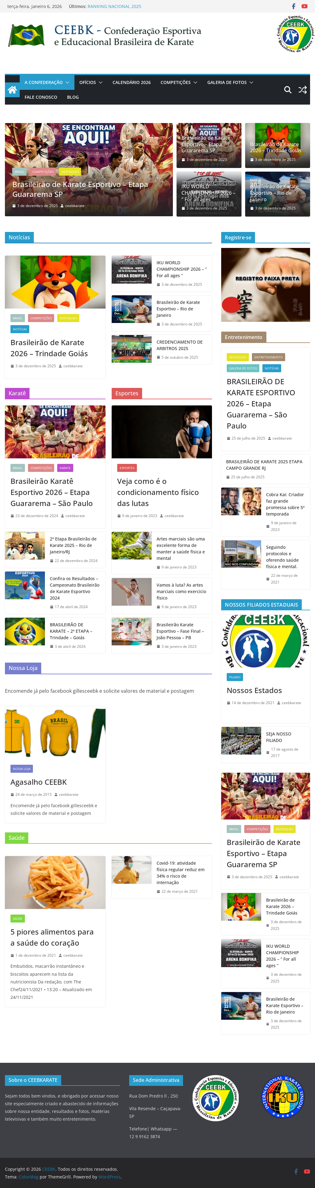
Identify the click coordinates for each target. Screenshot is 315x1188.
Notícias (20, 329)
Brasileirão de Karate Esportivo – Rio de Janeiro (274, 192)
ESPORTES (127, 468)
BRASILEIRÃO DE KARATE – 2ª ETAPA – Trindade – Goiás (71, 631)
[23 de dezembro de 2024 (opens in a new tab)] (34, 515)
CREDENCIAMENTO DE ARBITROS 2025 (180, 345)
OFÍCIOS (87, 82)
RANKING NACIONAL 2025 (114, 6)
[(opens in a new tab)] (302, 89)
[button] (66, 82)
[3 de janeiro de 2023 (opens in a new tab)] (177, 646)
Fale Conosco (41, 97)
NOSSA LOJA (21, 769)
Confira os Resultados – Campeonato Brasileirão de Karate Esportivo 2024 (74, 588)
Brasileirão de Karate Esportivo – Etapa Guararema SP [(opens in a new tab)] (80, 189)
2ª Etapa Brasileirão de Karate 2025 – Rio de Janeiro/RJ (73, 545)
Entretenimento (268, 357)
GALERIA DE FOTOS (227, 82)
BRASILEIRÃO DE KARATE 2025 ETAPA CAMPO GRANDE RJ (264, 465)
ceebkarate (75, 205)
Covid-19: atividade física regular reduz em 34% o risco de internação (181, 872)
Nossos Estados (254, 690)
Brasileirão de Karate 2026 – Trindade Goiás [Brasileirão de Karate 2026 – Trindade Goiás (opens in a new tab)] (275, 147)
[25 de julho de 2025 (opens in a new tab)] (246, 438)
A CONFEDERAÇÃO (44, 82)
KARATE (65, 468)
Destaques (70, 171)
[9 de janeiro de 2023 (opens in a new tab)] (137, 515)
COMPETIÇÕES (176, 82)
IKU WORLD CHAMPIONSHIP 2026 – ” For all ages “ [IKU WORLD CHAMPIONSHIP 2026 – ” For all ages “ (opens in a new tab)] (208, 192)
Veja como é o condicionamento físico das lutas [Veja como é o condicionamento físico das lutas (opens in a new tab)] (158, 492)
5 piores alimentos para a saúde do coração (52, 937)
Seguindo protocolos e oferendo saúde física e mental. (282, 556)
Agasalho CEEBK (38, 782)
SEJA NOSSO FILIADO (278, 737)
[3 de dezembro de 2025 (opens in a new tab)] (204, 159)
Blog (73, 97)
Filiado (235, 677)
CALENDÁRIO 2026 (132, 82)
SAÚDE (17, 918)
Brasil (19, 171)
